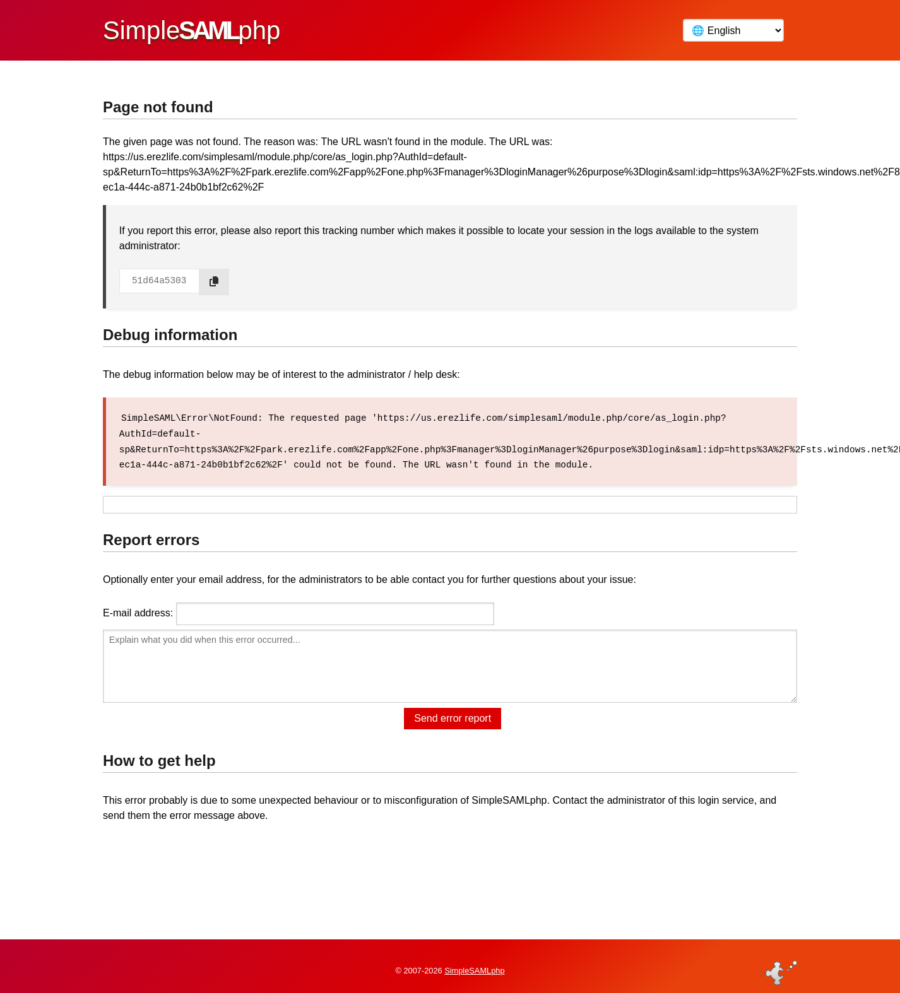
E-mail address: (138, 611)
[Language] (733, 30)
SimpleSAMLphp (474, 963)
